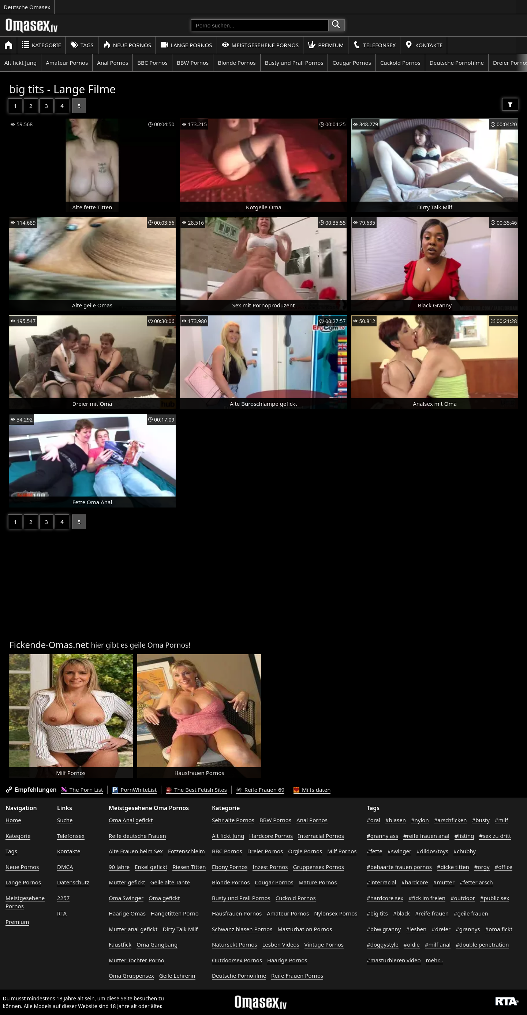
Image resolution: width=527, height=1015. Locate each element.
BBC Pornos (152, 62)
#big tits (377, 913)
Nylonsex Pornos (335, 913)
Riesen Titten (189, 866)
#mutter (444, 882)
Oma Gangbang (157, 944)
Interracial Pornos (321, 835)
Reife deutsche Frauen (137, 835)
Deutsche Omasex (27, 7)
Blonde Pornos (236, 62)
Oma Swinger (126, 898)
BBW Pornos (193, 62)
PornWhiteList (134, 789)
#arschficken (450, 820)
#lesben (416, 929)
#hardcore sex (385, 898)
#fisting (464, 835)
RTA (62, 913)
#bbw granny (384, 929)
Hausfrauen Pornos (237, 913)
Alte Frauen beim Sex (136, 851)
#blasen (395, 820)
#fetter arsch (476, 882)
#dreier (441, 929)
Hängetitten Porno (175, 913)
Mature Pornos (318, 882)
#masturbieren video (394, 960)
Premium (326, 45)
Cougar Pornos (351, 62)
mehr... (434, 960)
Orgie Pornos (305, 851)
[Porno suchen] (260, 25)
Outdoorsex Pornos (237, 960)
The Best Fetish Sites (196, 789)
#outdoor (463, 898)
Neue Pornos (127, 45)
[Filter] (510, 104)
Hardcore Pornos (271, 835)
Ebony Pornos (229, 866)
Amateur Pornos (67, 62)
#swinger (400, 851)
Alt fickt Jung (20, 62)
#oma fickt (498, 929)
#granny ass (382, 835)
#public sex (494, 898)
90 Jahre (119, 866)
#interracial (381, 882)
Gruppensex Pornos (318, 866)
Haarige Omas (127, 913)
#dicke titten (453, 866)
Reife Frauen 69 (260, 789)
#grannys (468, 929)
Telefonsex (374, 45)
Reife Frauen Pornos (297, 975)
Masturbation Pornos (304, 929)
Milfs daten (312, 789)
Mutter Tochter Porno (136, 960)
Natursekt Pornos (234, 944)
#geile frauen (471, 913)
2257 (63, 898)
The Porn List (82, 789)
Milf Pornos (341, 851)
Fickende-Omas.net (49, 644)
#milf (501, 820)
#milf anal (438, 944)
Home (13, 820)
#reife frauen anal (426, 835)
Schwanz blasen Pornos (242, 929)
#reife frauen (432, 913)
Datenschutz (73, 882)
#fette (374, 851)
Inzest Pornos (270, 866)
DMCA (65, 866)
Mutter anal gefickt (133, 929)
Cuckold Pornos (400, 62)
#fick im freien (426, 898)
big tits (26, 89)
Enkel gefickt (151, 866)
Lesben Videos (280, 944)
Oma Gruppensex (131, 975)
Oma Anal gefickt (131, 820)
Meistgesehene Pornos (260, 45)
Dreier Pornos (265, 851)
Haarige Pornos (287, 960)
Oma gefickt (164, 898)
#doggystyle (383, 944)
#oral (373, 820)
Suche (64, 820)
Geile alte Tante (170, 882)
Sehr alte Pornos (233, 820)
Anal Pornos (112, 62)
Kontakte (423, 45)
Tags (82, 45)
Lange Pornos (186, 45)
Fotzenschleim (186, 851)
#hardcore (414, 882)
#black (401, 913)
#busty (480, 820)
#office (503, 866)
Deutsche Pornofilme (457, 62)
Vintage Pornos (324, 944)
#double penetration (482, 944)
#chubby (464, 851)
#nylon (420, 820)
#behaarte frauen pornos (399, 866)
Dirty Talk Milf (180, 929)
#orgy (482, 866)
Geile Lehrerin (177, 975)
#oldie (412, 944)
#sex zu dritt (495, 835)
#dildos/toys (432, 851)
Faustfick (120, 944)
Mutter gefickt (127, 882)
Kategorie (41, 45)
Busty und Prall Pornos (294, 62)
